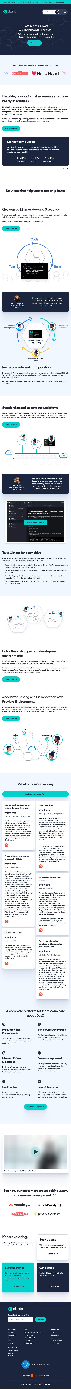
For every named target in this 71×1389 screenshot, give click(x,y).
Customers (11, 1335)
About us (11, 1332)
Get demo (34, 43)
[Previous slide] (63, 168)
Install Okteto (29, 1335)
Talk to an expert (13, 1350)
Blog (52, 1332)
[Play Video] (35, 1152)
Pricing (10, 1338)
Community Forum (57, 1340)
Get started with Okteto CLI (33, 1332)
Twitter (12, 1356)
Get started (11, 128)
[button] (65, 12)
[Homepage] (15, 1309)
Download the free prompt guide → (54, 2)
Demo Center (55, 1335)
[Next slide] (67, 168)
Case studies (18, 1286)
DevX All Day (55, 1343)
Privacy (10, 1343)
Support (10, 1353)
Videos (53, 1338)
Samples (27, 1340)
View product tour (35, 522)
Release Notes (29, 1343)
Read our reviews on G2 (35, 794)
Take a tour (11, 228)
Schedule (53, 1253)
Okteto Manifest (30, 1338)
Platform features (35, 1107)
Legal (9, 1340)
